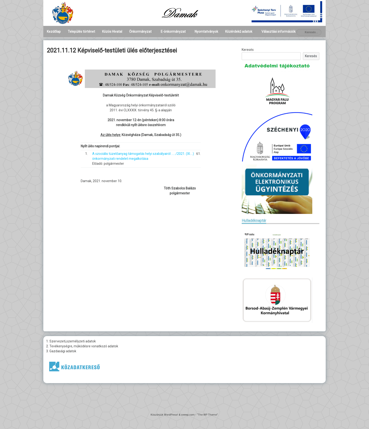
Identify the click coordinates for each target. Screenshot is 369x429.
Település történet (81, 31)
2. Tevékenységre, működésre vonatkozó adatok (82, 346)
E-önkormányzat (173, 31)
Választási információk (278, 31)
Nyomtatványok (206, 31)
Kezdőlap (54, 31)
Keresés (248, 50)
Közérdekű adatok (238, 31)
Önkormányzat (140, 31)
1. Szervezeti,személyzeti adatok (71, 341)
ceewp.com (188, 414)
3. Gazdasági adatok (61, 351)
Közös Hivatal (112, 31)
